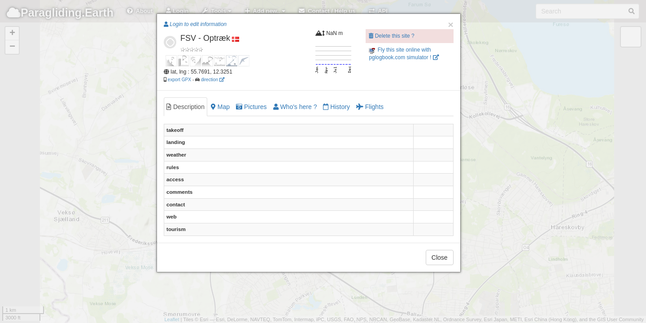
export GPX (179, 79)
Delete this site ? (391, 36)
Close (440, 257)
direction (212, 79)
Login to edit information (195, 24)
